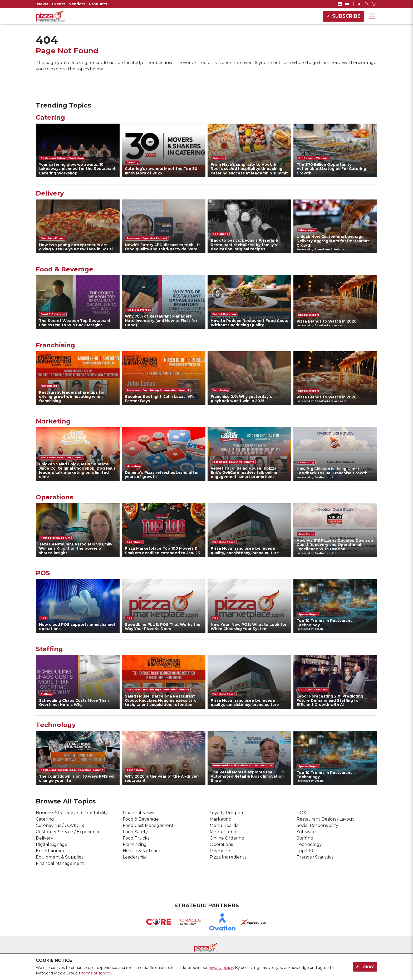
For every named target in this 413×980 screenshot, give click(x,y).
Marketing (53, 421)
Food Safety (135, 831)
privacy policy (221, 967)
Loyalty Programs (228, 812)
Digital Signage (51, 844)
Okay (368, 966)
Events (58, 4)
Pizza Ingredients (228, 857)
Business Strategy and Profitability (72, 812)
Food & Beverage (64, 269)
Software (306, 831)
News (42, 4)
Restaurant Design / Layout (325, 819)
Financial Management (60, 863)
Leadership (134, 857)
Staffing (49, 649)
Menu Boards (224, 825)
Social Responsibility (317, 825)
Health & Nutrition (142, 850)
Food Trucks (136, 838)
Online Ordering (227, 838)
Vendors (77, 4)
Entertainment (51, 850)
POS (43, 573)
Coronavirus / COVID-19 (60, 825)
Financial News (138, 812)
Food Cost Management (148, 825)
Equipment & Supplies (59, 857)
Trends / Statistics (315, 857)
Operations (54, 497)
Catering (50, 117)
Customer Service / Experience (68, 831)
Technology (56, 725)
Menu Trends (224, 831)
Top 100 (305, 850)
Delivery (50, 193)
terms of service (96, 973)
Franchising (55, 345)
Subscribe (346, 16)
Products (98, 4)
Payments (220, 850)
